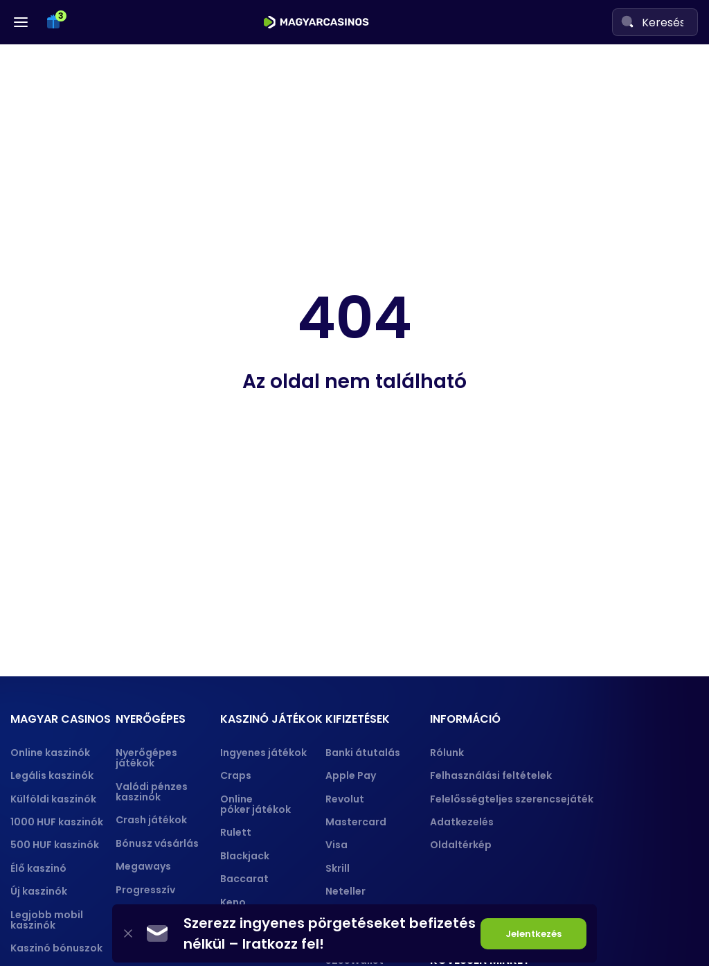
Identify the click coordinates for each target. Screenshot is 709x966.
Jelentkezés (533, 933)
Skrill (337, 868)
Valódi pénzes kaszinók (152, 792)
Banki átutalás (362, 752)
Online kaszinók (50, 752)
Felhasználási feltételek (491, 775)
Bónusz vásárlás (157, 843)
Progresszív (145, 890)
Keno (233, 902)
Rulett (235, 832)
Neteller (345, 891)
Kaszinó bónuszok (56, 948)
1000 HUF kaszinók (56, 822)
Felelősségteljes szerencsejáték (511, 799)
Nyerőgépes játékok (146, 758)
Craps (235, 775)
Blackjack (244, 856)
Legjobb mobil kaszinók (46, 920)
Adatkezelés (462, 822)
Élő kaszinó (38, 868)
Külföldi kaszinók (53, 799)
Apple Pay (350, 775)
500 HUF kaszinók (54, 845)
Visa (336, 845)
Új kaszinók (38, 891)
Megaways (143, 866)
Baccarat (244, 879)
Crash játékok (151, 820)
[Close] (128, 934)
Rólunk (447, 752)
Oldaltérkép (461, 845)
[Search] (627, 21)
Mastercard (355, 822)
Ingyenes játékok (263, 752)
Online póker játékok (255, 804)
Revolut (344, 799)
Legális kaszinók (51, 775)
